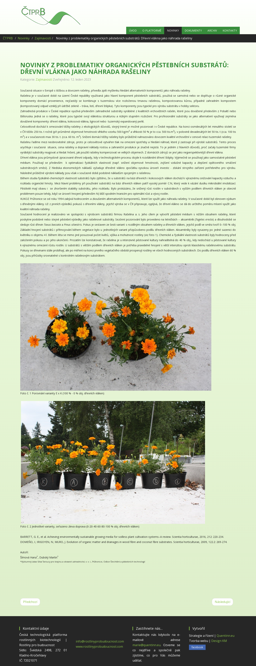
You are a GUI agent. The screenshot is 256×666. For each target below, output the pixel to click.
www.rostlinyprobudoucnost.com (99, 646)
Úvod (133, 30)
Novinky (173, 30)
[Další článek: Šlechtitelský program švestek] (222, 602)
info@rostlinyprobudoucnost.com (100, 641)
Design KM (219, 641)
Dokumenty (193, 30)
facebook (197, 647)
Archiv (212, 30)
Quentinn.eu (225, 636)
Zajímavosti (43, 38)
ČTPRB (8, 38)
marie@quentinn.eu (146, 645)
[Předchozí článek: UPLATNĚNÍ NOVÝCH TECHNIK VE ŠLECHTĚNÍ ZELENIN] (30, 602)
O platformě (151, 30)
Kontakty (230, 30)
